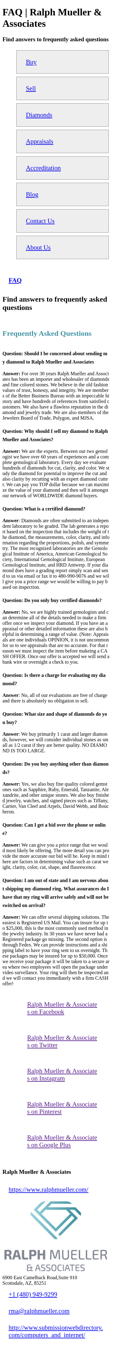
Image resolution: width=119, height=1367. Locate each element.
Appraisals (39, 141)
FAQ (15, 280)
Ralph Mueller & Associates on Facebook (62, 1008)
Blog (32, 194)
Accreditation (43, 167)
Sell (31, 88)
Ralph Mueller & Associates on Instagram (62, 1074)
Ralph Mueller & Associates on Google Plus (62, 1141)
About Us (38, 247)
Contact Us (40, 220)
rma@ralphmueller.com (39, 1310)
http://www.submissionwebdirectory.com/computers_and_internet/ (56, 1331)
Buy (31, 61)
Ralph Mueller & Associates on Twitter (62, 1041)
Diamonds (39, 114)
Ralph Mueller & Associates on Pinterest (62, 1108)
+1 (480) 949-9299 (33, 1294)
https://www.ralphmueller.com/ (48, 1189)
